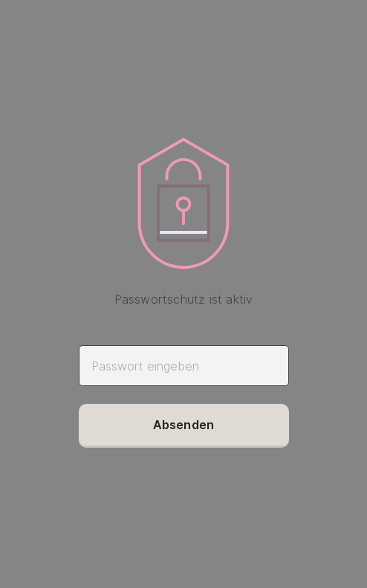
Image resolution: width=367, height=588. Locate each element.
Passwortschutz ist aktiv (183, 299)
